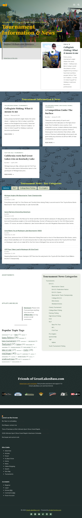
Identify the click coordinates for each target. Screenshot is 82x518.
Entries (8, 490)
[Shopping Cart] (78, 10)
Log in (7, 488)
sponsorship (53, 340)
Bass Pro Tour (56, 328)
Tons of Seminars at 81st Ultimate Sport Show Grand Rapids (21, 429)
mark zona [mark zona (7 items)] (20, 353)
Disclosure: (27, 311)
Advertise (8, 451)
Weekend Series (57, 307)
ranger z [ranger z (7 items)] (31, 360)
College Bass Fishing (11, 105)
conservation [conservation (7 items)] (24, 344)
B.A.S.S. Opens (56, 295)
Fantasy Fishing (54, 316)
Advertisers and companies (28, 387)
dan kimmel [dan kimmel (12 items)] (32, 344)
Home (7, 461)
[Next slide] (79, 397)
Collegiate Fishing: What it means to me (71, 50)
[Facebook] (31, 514)
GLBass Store (9, 458)
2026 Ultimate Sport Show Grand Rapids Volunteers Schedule (21, 433)
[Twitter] (42, 514)
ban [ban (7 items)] (12, 338)
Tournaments (23, 105)
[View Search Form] (78, 4)
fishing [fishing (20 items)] (20, 347)
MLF (12, 152)
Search (7, 469)
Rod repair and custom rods (10, 437)
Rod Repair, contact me (9, 425)
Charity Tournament (55, 310)
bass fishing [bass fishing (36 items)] (10, 341)
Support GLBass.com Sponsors (19, 44)
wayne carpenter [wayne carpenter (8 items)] (16, 365)
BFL (53, 331)
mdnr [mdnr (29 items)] (28, 353)
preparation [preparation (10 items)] (6, 360)
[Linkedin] (46, 514)
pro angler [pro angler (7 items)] (14, 360)
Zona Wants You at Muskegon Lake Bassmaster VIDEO (23, 234)
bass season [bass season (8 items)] (22, 341)
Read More (9, 134)
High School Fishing (65, 105)
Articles (7, 453)
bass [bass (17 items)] (17, 337)
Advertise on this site (10, 58)
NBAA (54, 346)
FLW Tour (7, 152)
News (6, 464)
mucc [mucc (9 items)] (19, 357)
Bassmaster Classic (58, 290)
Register (7, 485)
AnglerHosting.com (55, 510)
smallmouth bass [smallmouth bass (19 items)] (10, 362)
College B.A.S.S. (57, 301)
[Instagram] (35, 514)
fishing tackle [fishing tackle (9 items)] (30, 348)
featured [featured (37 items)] (9, 347)
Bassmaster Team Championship (62, 298)
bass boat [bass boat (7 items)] (24, 338)
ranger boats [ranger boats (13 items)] (23, 360)
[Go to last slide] (3, 397)
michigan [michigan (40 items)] (9, 357)
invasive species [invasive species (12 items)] (17, 350)
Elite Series (55, 304)
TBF (50, 343)
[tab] (6, 191)
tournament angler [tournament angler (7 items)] (6, 365)
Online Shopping (10, 466)
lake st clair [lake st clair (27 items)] (9, 353)
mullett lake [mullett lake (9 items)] (26, 357)
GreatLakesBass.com (33, 510)
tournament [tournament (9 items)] (26, 362)
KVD (50, 322)
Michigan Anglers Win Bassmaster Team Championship (23, 199)
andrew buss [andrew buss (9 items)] (6, 338)
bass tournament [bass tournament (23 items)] (11, 344)
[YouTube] (39, 514)
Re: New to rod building (9, 421)
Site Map (7, 471)
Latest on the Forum (10, 418)
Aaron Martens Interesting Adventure (17, 215)
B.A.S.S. (51, 287)
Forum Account (9, 495)
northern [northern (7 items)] (33, 357)
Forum (7, 456)
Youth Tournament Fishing (57, 349)
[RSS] (50, 514)
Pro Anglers (52, 337)
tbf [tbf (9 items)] (20, 362)
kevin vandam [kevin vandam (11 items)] (28, 350)
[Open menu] (74, 4)
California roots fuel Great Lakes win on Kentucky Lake (19, 159)
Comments (10, 493)
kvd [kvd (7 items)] (35, 350)
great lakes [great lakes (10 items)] (6, 350)
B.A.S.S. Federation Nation (60, 292)
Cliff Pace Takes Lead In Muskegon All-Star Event (21, 253)
